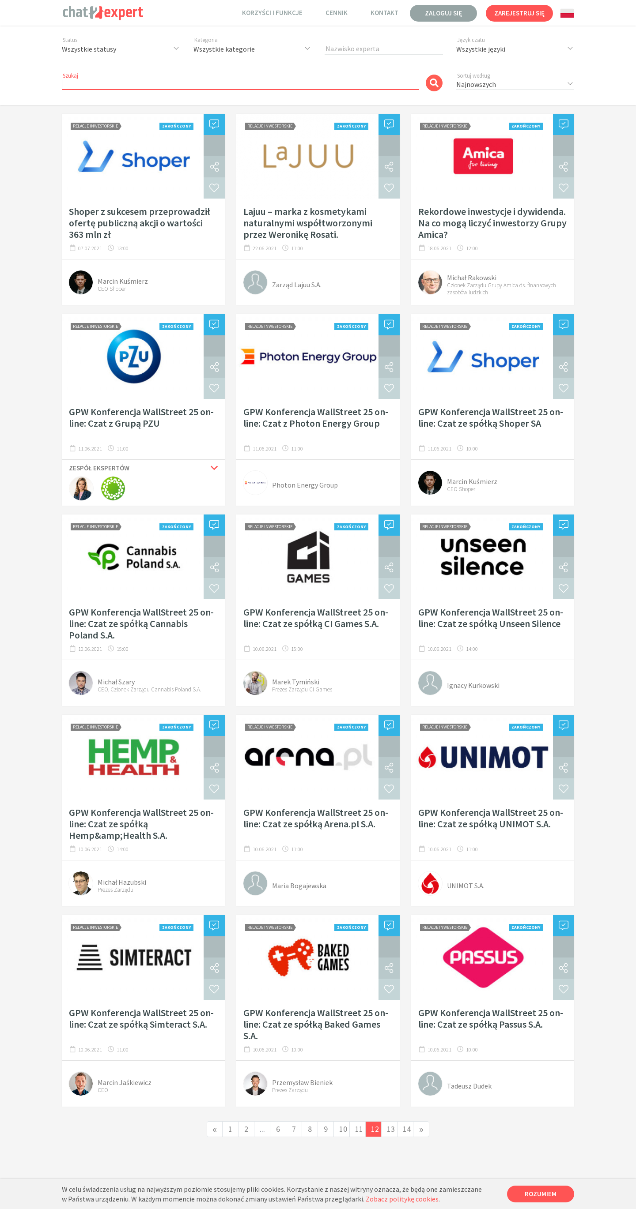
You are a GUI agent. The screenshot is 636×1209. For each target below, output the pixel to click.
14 (407, 1129)
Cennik (337, 12)
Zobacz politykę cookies (402, 1198)
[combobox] (567, 13)
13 (391, 1129)
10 (343, 1129)
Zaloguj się (443, 13)
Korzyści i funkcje (272, 12)
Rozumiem (540, 1194)
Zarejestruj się (519, 13)
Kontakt (384, 12)
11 (359, 1129)
